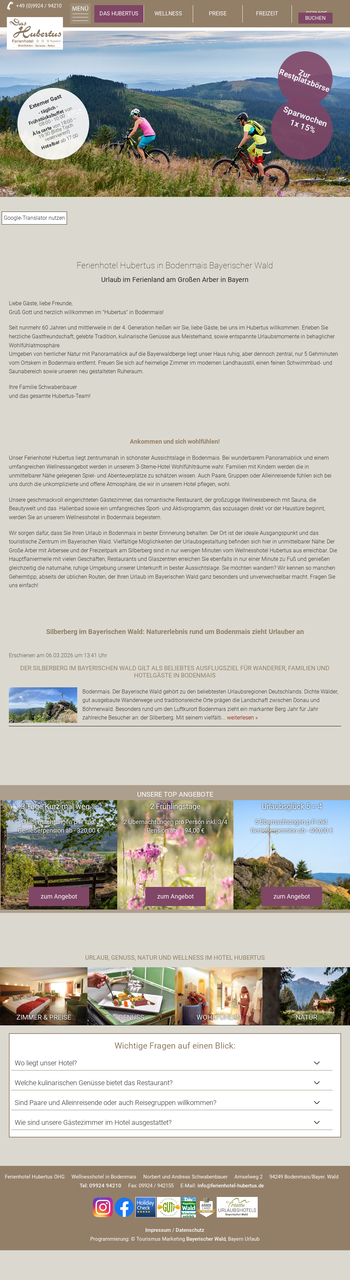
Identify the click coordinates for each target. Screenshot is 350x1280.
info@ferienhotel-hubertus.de (231, 1137)
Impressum (158, 1182)
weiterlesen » (242, 717)
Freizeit (267, 13)
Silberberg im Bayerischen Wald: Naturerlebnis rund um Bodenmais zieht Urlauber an (175, 632)
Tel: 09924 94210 (100, 1137)
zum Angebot (59, 896)
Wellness (168, 13)
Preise (218, 13)
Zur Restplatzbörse (304, 80)
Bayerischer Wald (206, 1191)
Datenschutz (190, 1182)
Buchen (315, 18)
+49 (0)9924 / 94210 (39, 6)
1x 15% (302, 127)
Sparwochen (306, 117)
